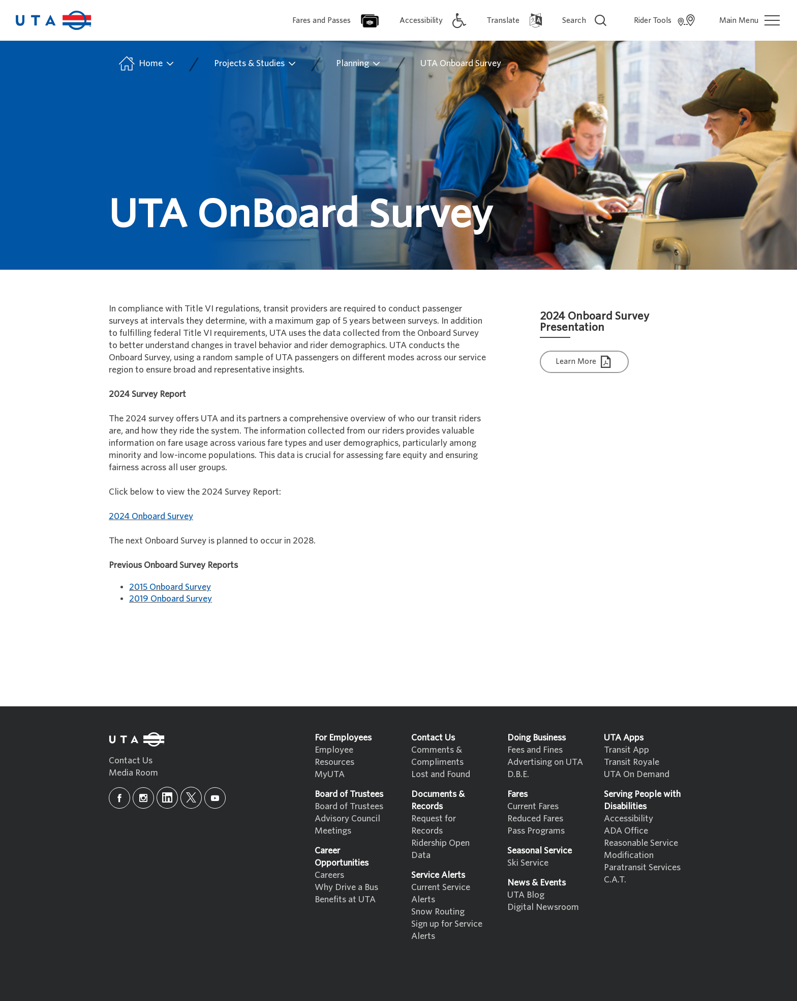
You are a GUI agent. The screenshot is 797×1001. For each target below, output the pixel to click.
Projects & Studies (255, 63)
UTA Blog (525, 895)
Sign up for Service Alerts (446, 930)
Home (145, 63)
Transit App (626, 750)
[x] (191, 798)
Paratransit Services (642, 867)
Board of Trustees (349, 806)
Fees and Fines (535, 750)
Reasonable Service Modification (641, 849)
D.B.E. (518, 774)
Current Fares (533, 806)
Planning (358, 63)
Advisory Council (347, 818)
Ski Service (527, 863)
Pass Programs (536, 831)
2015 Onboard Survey (170, 587)
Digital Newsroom (543, 907)
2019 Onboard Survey (170, 599)
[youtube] (215, 798)
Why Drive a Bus (346, 887)
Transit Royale (631, 762)
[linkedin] (167, 798)
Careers (329, 875)
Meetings (333, 831)
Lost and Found (440, 774)
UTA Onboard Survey (460, 63)
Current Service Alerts (440, 893)
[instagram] (143, 798)
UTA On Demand (636, 774)
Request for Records (433, 825)
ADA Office (626, 831)
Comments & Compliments (437, 756)
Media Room (133, 773)
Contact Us (130, 760)
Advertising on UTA (545, 762)
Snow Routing (438, 912)
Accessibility (628, 818)
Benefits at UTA (345, 899)
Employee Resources (334, 756)
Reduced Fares (535, 818)
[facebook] (119, 798)
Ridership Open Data (440, 849)
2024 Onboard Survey (151, 516)
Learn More (585, 362)
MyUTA (330, 774)
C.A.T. (615, 879)
